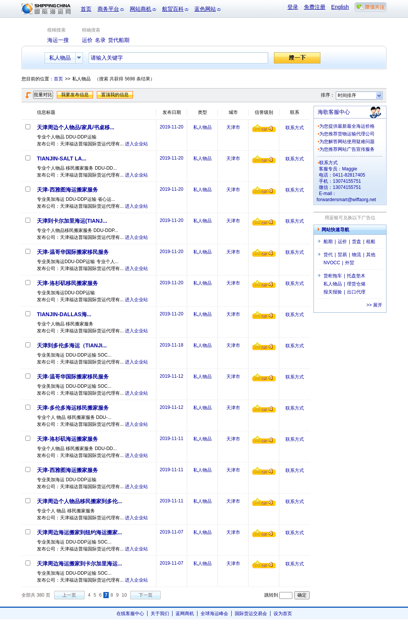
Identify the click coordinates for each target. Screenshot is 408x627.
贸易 (342, 254)
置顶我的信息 (115, 94)
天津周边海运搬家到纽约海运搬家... (79, 532)
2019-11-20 (171, 127)
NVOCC (331, 262)
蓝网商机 (185, 613)
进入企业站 (136, 144)
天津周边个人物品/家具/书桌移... (75, 127)
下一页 (146, 595)
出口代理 (356, 292)
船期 (328, 241)
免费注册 (314, 7)
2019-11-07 (171, 532)
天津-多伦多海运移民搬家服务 (73, 408)
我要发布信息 (75, 94)
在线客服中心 (130, 613)
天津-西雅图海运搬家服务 (67, 190)
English (340, 7)
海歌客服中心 (334, 112)
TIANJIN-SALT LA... (61, 158)
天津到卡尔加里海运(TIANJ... (72, 221)
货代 (328, 254)
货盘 (356, 241)
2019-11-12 (171, 376)
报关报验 (332, 292)
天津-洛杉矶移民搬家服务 (67, 283)
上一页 (69, 595)
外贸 (349, 262)
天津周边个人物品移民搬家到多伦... (79, 501)
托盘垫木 (356, 275)
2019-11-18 (171, 345)
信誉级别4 (263, 128)
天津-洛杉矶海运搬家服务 (67, 439)
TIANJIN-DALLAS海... (64, 314)
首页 (86, 9)
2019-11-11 (171, 438)
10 (124, 595)
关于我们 (160, 613)
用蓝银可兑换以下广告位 (350, 217)
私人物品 (202, 127)
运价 (342, 241)
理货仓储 (356, 284)
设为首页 (283, 613)
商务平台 (108, 9)
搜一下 (297, 57)
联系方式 (294, 127)
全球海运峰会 (214, 613)
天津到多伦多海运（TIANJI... (72, 345)
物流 (356, 254)
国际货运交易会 (251, 613)
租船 (370, 241)
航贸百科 (173, 9)
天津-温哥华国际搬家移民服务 (73, 252)
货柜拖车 (332, 275)
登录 (292, 7)
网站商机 (140, 9)
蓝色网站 (205, 9)
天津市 (233, 127)
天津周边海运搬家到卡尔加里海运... (79, 563)
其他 (370, 254)
